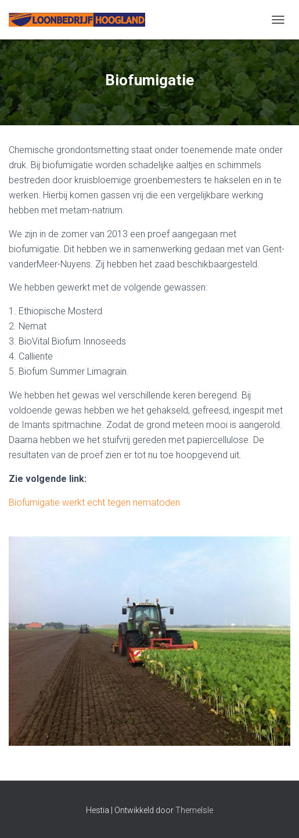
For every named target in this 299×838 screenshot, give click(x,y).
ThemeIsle (194, 810)
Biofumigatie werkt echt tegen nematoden (94, 502)
